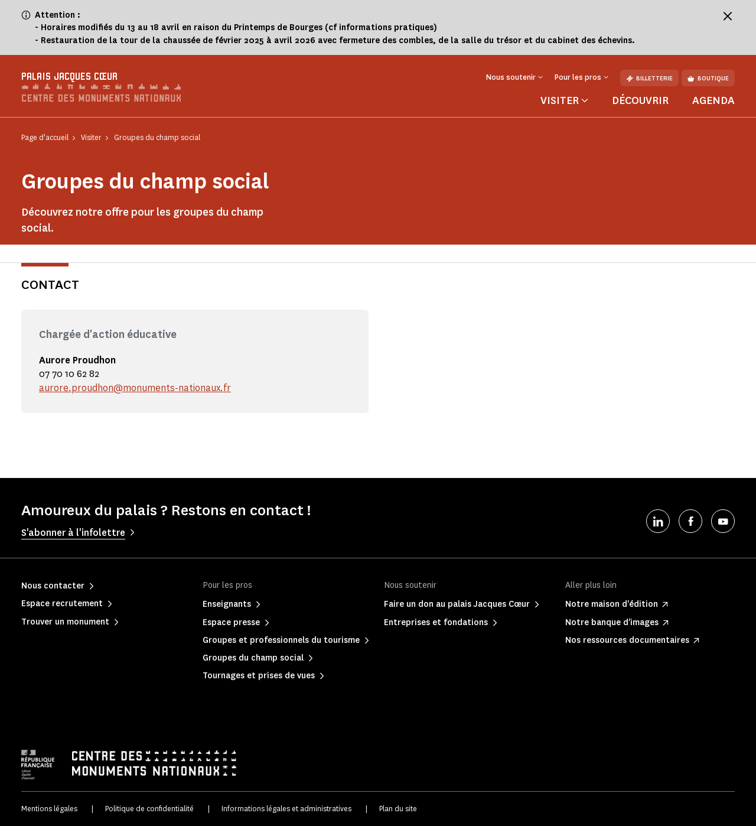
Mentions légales (49, 809)
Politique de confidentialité (149, 809)
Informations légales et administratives (286, 809)
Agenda (713, 100)
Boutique (708, 78)
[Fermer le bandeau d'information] (728, 16)
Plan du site (398, 809)
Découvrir (640, 100)
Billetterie (649, 78)
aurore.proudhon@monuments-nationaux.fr (135, 388)
